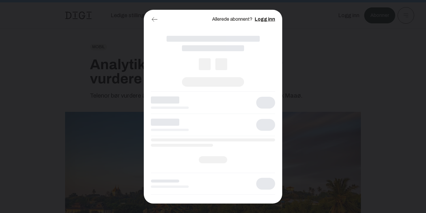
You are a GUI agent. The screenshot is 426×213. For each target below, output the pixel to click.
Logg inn (265, 19)
